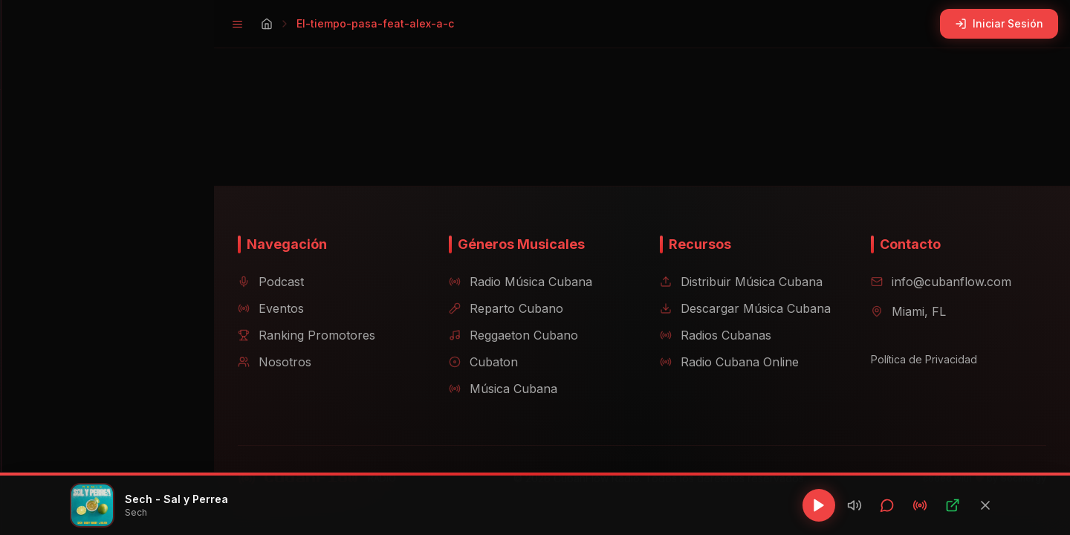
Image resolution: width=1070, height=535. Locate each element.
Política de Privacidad (918, 359)
